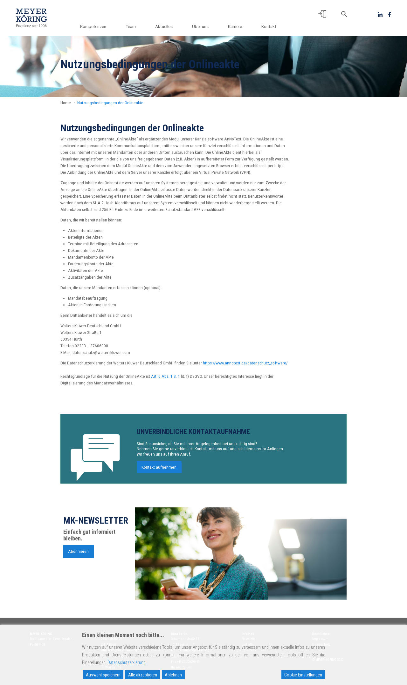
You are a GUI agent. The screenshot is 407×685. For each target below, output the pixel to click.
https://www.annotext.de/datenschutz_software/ (245, 362)
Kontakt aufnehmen (158, 469)
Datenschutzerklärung (126, 662)
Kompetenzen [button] (97, 26)
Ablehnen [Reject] (173, 674)
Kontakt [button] (268, 26)
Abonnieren (78, 554)
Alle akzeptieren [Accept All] (142, 674)
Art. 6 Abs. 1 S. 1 (165, 376)
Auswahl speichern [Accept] (103, 674)
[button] (322, 14)
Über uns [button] (202, 26)
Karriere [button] (236, 26)
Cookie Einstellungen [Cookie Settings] (303, 674)
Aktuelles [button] (166, 26)
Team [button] (134, 26)
